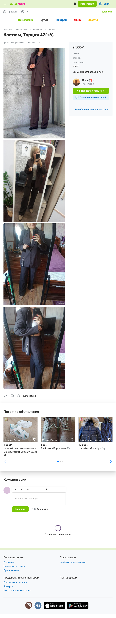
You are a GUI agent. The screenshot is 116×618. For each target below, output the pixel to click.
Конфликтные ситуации (73, 562)
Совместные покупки (15, 582)
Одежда (51, 29)
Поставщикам (68, 577)
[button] (87, 4)
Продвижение (11, 570)
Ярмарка (7, 29)
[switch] (40, 509)
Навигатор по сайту (14, 566)
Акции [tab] (77, 19)
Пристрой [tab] (61, 19)
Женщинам (38, 29)
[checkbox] (27, 395)
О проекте (8, 562)
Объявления (22, 29)
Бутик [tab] (44, 19)
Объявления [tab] (26, 19)
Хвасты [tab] (93, 19)
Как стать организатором (17, 590)
